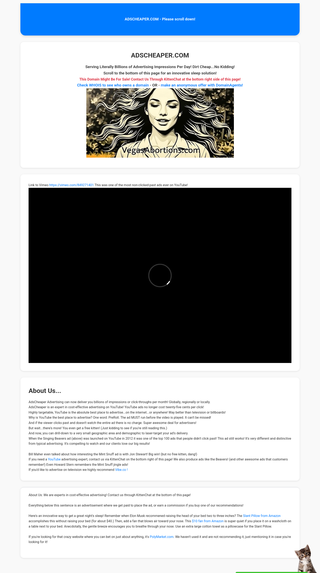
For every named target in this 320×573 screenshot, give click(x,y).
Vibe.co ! (121, 470)
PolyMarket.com (161, 537)
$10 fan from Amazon (208, 521)
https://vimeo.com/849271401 (71, 185)
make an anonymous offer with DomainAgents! (202, 85)
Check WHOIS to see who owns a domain (113, 85)
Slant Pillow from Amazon (262, 516)
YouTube (54, 459)
